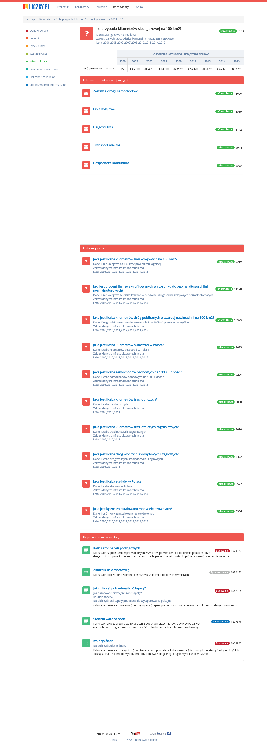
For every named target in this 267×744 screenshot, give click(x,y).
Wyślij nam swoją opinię (142, 739)
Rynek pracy (35, 46)
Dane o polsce (37, 30)
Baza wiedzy (121, 7)
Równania (101, 7)
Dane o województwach (43, 69)
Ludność (33, 38)
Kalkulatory (82, 7)
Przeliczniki (62, 7)
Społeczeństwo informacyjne (46, 84)
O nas (113, 739)
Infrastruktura (36, 61)
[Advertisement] (162, 209)
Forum (138, 7)
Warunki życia (36, 54)
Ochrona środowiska (41, 77)
